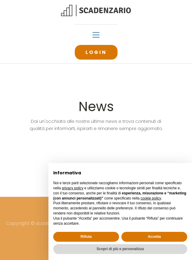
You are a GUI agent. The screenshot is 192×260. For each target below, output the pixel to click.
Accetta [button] (154, 237)
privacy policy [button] (72, 188)
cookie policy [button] (151, 198)
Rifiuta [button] (86, 237)
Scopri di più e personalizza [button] (120, 249)
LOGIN (96, 52)
